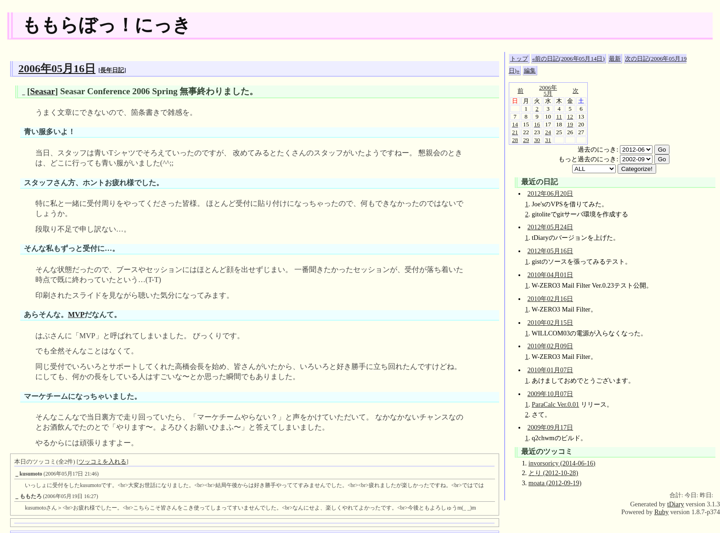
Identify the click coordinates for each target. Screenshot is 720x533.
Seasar (42, 91)
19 (570, 124)
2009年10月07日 (551, 393)
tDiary (675, 504)
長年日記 (112, 70)
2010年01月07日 (551, 370)
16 (537, 124)
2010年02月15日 (551, 322)
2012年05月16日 (551, 251)
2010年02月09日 (551, 346)
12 (570, 116)
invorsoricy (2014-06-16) (562, 463)
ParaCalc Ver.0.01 (555, 404)
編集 (530, 70)
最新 (615, 58)
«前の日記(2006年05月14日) (568, 58)
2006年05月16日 (57, 68)
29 (526, 139)
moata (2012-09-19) (555, 483)
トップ (519, 58)
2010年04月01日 (551, 274)
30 (537, 139)
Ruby (661, 512)
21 (515, 132)
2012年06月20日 (551, 193)
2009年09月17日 (551, 427)
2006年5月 (548, 90)
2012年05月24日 (551, 227)
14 (515, 124)
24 (548, 132)
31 (548, 139)
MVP (76, 314)
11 (559, 116)
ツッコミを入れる (102, 461)
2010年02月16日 (551, 298)
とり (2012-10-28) (553, 472)
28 (515, 139)
